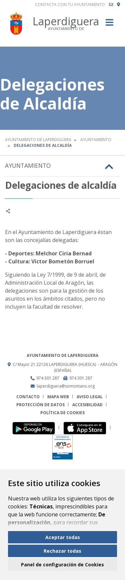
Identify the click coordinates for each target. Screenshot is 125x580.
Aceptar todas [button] (62, 537)
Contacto (28, 397)
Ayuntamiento (95, 140)
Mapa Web (58, 397)
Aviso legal (90, 397)
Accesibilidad (87, 405)
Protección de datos (40, 405)
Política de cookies (62, 413)
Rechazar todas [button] (62, 551)
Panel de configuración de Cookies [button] (62, 564)
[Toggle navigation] (109, 24)
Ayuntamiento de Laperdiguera (38, 140)
